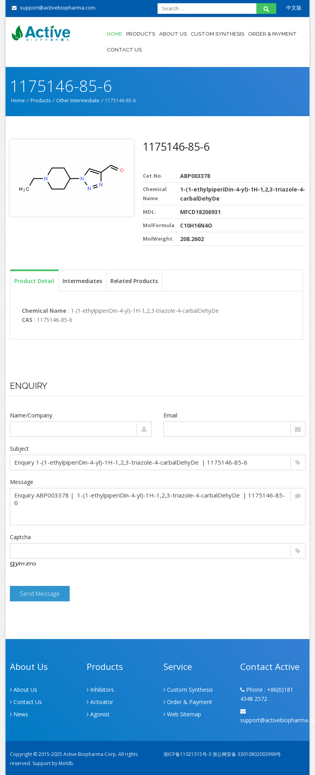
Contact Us (124, 50)
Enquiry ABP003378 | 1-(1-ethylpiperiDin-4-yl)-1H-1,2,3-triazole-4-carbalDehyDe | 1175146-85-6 (158, 506)
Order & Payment (272, 34)
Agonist (98, 714)
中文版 (294, 7)
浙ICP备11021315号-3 (187, 754)
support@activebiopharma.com (52, 7)
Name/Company (31, 415)
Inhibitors (100, 689)
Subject (19, 448)
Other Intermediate (77, 100)
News (19, 714)
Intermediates (82, 281)
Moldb (66, 763)
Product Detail (34, 281)
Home (114, 34)
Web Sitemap (182, 714)
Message (21, 482)
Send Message (40, 593)
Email (170, 415)
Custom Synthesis (217, 34)
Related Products (134, 281)
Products (140, 34)
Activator (100, 702)
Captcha (20, 537)
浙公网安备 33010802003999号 (247, 754)
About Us (173, 34)
